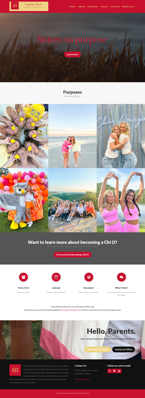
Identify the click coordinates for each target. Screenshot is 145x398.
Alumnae (81, 7)
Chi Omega (62, 393)
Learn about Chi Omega (97, 349)
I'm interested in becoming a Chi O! (72, 254)
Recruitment (93, 7)
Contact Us (115, 7)
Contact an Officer (123, 349)
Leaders (72, 7)
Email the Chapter (82, 379)
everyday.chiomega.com (71, 310)
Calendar (104, 7)
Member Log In (128, 7)
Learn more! (72, 54)
